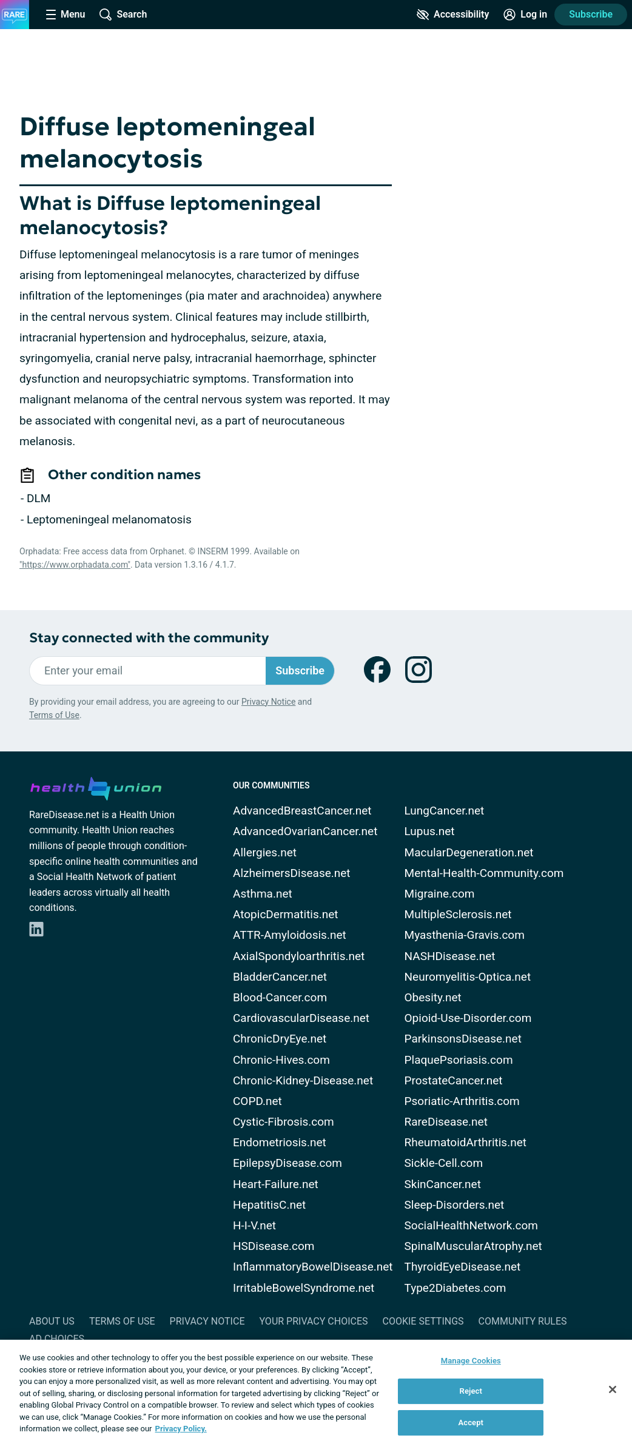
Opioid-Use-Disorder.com (468, 1018)
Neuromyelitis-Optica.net (468, 977)
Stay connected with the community (149, 638)
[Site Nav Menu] (65, 14)
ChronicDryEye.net (279, 1039)
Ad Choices (56, 1339)
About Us (52, 1321)
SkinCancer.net (443, 1184)
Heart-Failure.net (275, 1184)
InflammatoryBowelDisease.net (313, 1267)
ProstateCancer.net (454, 1080)
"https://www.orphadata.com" (74, 564)
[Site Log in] (525, 14)
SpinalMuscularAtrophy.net (473, 1246)
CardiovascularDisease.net (301, 1018)
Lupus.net (430, 831)
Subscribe (591, 14)
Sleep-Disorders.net (455, 1205)
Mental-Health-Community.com (484, 873)
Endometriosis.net (279, 1142)
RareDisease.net (446, 1122)
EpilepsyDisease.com (287, 1163)
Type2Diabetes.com (455, 1288)
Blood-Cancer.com (280, 997)
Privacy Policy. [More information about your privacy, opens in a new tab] (181, 1428)
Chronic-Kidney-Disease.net (303, 1080)
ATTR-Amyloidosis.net (289, 935)
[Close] (612, 1389)
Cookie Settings (423, 1321)
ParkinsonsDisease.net (463, 1039)
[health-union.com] (96, 786)
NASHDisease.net (450, 956)
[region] (316, 1390)
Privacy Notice (268, 702)
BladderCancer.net (280, 977)
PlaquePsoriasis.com (459, 1060)
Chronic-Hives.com (281, 1060)
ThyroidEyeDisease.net (463, 1267)
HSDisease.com (273, 1246)
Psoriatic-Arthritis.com (462, 1101)
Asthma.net (262, 894)
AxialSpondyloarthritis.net (299, 956)
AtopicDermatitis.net (285, 914)
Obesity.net (433, 997)
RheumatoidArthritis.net (465, 1142)
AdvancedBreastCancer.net (302, 811)
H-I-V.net (254, 1225)
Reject (471, 1391)
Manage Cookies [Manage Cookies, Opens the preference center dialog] (471, 1360)
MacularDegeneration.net (469, 852)
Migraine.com (440, 894)
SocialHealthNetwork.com (471, 1225)
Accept (470, 1422)
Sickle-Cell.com (444, 1163)
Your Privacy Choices (313, 1321)
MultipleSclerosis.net (458, 914)
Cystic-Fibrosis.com (283, 1122)
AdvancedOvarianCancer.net (305, 831)
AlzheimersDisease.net (292, 873)
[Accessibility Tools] (452, 14)
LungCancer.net (445, 811)
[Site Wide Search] (123, 14)
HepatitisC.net (269, 1205)
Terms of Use (54, 715)
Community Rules (523, 1321)
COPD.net (257, 1101)
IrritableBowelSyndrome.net (303, 1288)
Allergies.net (265, 852)
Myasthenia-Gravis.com (465, 935)
